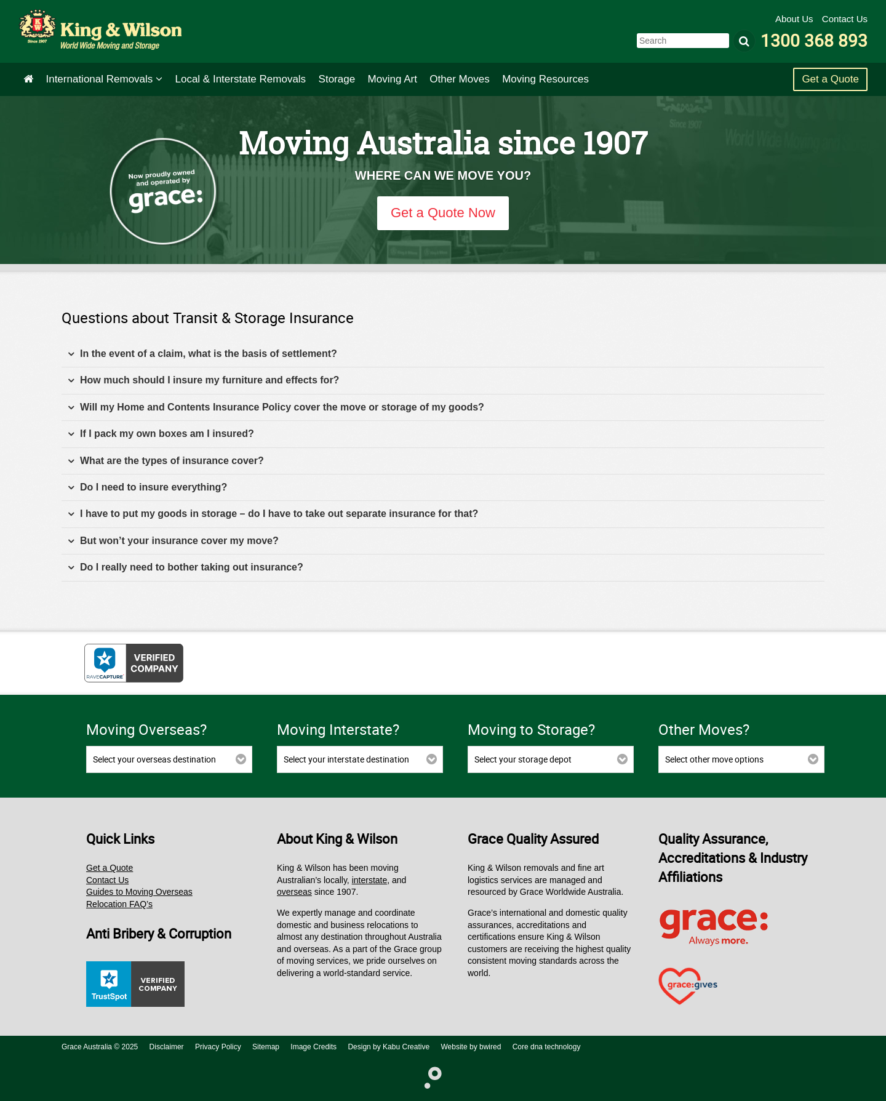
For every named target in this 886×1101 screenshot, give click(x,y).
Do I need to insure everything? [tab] (147, 488)
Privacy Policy (218, 1047)
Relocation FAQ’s (119, 904)
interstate (370, 880)
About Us (795, 19)
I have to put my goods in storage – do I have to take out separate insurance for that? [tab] (273, 514)
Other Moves (459, 79)
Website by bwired (471, 1047)
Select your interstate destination (346, 759)
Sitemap (265, 1047)
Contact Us (845, 19)
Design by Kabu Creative (388, 1047)
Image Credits (313, 1047)
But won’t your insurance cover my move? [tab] (173, 541)
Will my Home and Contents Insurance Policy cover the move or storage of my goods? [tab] (276, 408)
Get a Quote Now (443, 212)
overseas (294, 892)
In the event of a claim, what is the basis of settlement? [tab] (202, 354)
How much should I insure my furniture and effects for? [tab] (203, 381)
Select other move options (714, 759)
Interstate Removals (240, 79)
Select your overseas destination (154, 759)
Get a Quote (830, 79)
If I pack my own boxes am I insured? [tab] (161, 434)
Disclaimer (167, 1047)
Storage (337, 79)
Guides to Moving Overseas (139, 892)
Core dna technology (547, 1047)
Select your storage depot (523, 759)
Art (392, 79)
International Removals (104, 79)
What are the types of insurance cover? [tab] (166, 461)
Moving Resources (545, 79)
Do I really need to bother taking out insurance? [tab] (185, 568)
